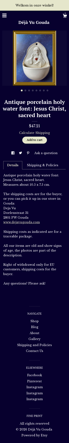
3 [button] (29, 90)
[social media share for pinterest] (29, 153)
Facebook (34, 375)
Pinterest (34, 381)
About (34, 333)
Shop (34, 321)
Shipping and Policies (34, 345)
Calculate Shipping (34, 133)
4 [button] (33, 90)
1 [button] (22, 90)
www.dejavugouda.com (21, 222)
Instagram (34, 387)
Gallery (34, 339)
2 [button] (25, 90)
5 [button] (36, 90)
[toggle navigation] (4, 15)
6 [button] (40, 90)
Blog (34, 327)
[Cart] (65, 16)
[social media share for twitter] (21, 153)
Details (12, 165)
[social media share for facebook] (13, 153)
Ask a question (46, 153)
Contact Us (34, 351)
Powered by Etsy (34, 435)
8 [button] (47, 90)
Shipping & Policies (42, 165)
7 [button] (44, 90)
